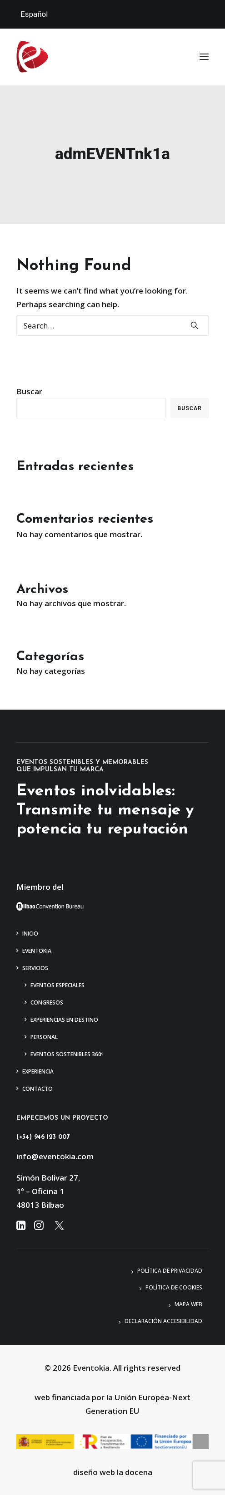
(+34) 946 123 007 (43, 1137)
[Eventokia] (32, 57)
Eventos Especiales (57, 985)
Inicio (30, 933)
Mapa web (188, 1304)
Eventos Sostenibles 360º (66, 1054)
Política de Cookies (173, 1287)
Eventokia (36, 951)
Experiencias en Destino (64, 1020)
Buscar (29, 391)
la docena (134, 1472)
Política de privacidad (169, 1270)
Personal (44, 1037)
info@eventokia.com (55, 1156)
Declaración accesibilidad (163, 1321)
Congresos (46, 1002)
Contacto (37, 1089)
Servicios (35, 968)
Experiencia (38, 1071)
